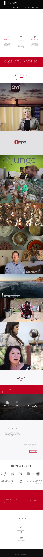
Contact (37, 7)
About (25, 7)
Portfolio (19, 7)
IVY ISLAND (16, 554)
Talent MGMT (31, 7)
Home (14, 7)
